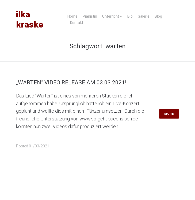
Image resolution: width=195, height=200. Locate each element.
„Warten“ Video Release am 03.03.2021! (71, 82)
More (169, 114)
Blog (158, 16)
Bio (130, 16)
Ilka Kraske (29, 19)
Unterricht (110, 16)
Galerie (144, 16)
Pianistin (90, 16)
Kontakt (76, 23)
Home (72, 16)
